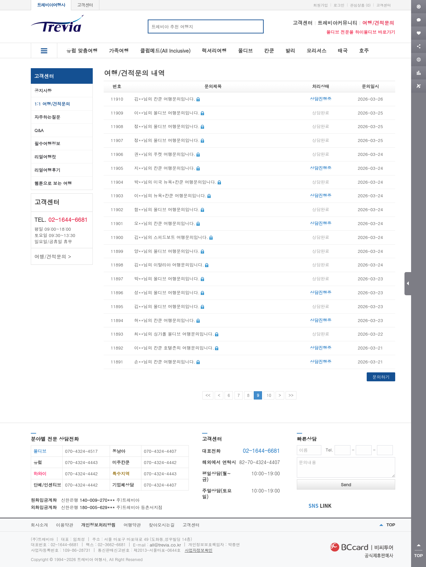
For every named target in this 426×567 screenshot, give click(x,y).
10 (269, 395)
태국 (342, 50)
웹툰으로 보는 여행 (53, 183)
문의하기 (381, 377)
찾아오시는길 (162, 525)
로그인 (339, 5)
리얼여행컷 (45, 157)
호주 (364, 50)
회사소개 (39, 525)
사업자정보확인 (199, 550)
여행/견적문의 (378, 22)
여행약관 (132, 525)
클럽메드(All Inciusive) (165, 50)
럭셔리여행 (214, 50)
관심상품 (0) (360, 5)
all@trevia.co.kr (165, 545)
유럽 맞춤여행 (82, 50)
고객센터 (85, 5)
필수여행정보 (47, 143)
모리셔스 (316, 50)
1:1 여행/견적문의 (52, 104)
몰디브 (245, 50)
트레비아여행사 (51, 5)
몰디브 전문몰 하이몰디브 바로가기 (360, 32)
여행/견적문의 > (52, 256)
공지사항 (43, 90)
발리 (290, 50)
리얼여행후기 (47, 170)
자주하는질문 (47, 117)
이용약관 (64, 525)
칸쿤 (269, 50)
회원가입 (320, 5)
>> (291, 395)
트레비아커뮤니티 (337, 22)
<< (207, 395)
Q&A (39, 130)
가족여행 (119, 50)
